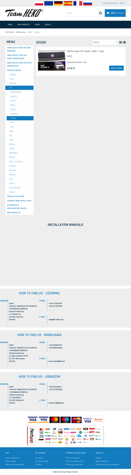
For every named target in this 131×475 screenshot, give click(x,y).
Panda (13, 109)
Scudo (13, 118)
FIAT (11, 87)
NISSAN (12, 157)
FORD (11, 131)
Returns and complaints (14, 464)
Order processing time (74, 464)
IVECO (11, 140)
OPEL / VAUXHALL (16, 161)
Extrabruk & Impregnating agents (17, 207)
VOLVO (11, 192)
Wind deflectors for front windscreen (17, 57)
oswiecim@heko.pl (56, 403)
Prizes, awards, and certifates (107, 464)
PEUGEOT (12, 166)
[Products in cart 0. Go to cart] (115, 13)
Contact (99, 458)
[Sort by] (105, 42)
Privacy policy (10, 461)
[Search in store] (83, 13)
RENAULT (12, 174)
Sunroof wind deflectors (19, 200)
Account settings (42, 461)
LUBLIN (12, 148)
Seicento (14, 114)
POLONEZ (13, 170)
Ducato (13, 96)
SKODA (12, 183)
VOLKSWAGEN (14, 187)
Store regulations (12, 458)
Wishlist (38, 464)
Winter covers (14, 70)
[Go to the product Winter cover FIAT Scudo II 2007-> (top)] (51, 60)
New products (14, 212)
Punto (13, 100)
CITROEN (12, 74)
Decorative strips (15, 196)
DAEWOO (12, 83)
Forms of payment (73, 458)
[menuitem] (10, 25)
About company (102, 461)
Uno (12, 127)
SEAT (11, 179)
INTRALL (12, 144)
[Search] (100, 13)
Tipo (12, 122)
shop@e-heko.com (56, 319)
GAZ (10, 135)
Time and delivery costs (75, 461)
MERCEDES (13, 153)
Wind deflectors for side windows (19, 49)
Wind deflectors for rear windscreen (19, 64)
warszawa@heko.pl (56, 361)
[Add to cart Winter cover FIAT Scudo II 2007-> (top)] (116, 68)
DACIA (11, 79)
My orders (39, 458)
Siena (12, 105)
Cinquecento (15, 92)
